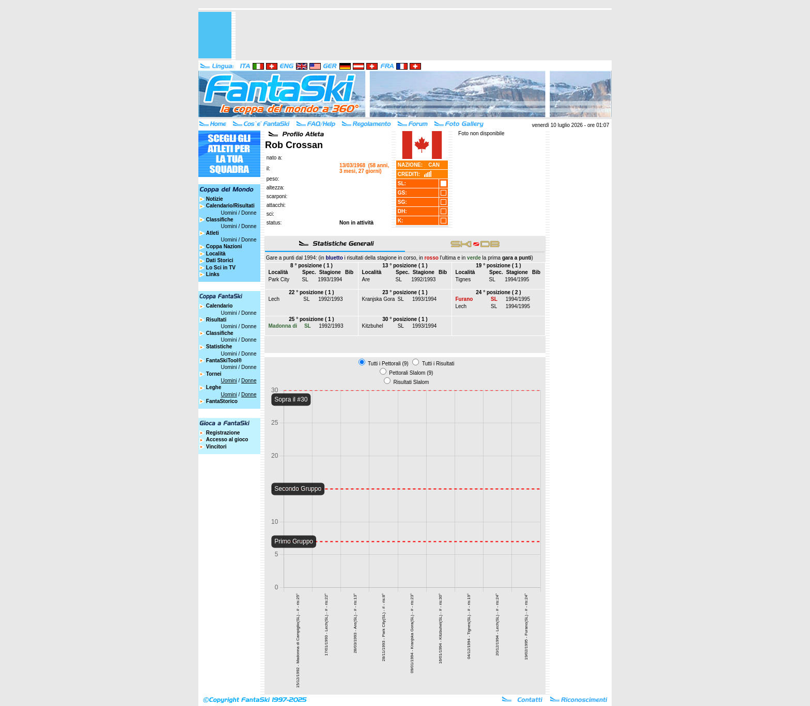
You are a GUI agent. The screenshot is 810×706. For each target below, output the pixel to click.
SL (305, 279)
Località (216, 253)
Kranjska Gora (378, 299)
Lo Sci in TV (221, 267)
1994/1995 (517, 279)
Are (366, 279)
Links (213, 274)
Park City (279, 279)
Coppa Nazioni (224, 246)
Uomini (229, 213)
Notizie (214, 199)
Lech (274, 299)
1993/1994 (330, 279)
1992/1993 (423, 279)
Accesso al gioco (227, 439)
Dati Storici (219, 260)
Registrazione (223, 433)
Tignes (463, 279)
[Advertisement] (424, 35)
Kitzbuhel (372, 326)
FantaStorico (222, 401)
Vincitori (216, 447)
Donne (248, 213)
